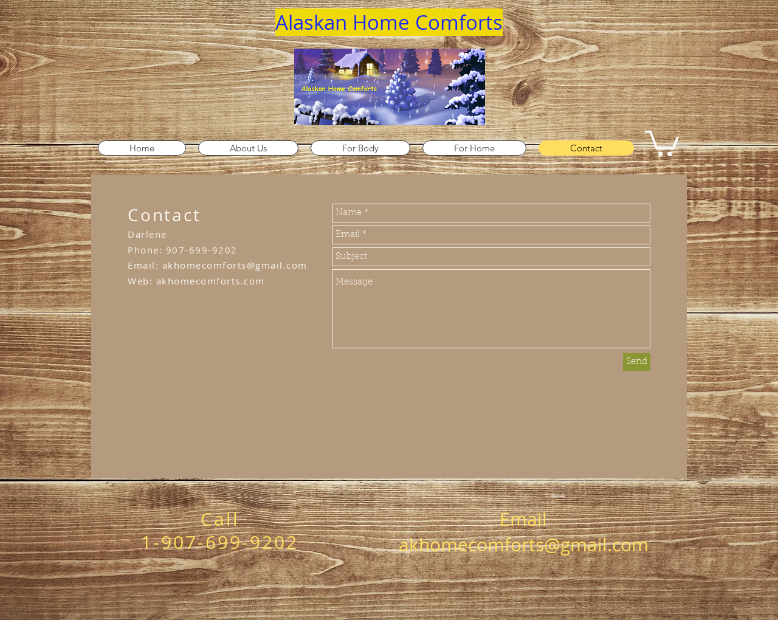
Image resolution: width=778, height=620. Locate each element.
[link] (662, 142)
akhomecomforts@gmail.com (235, 265)
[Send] (636, 362)
